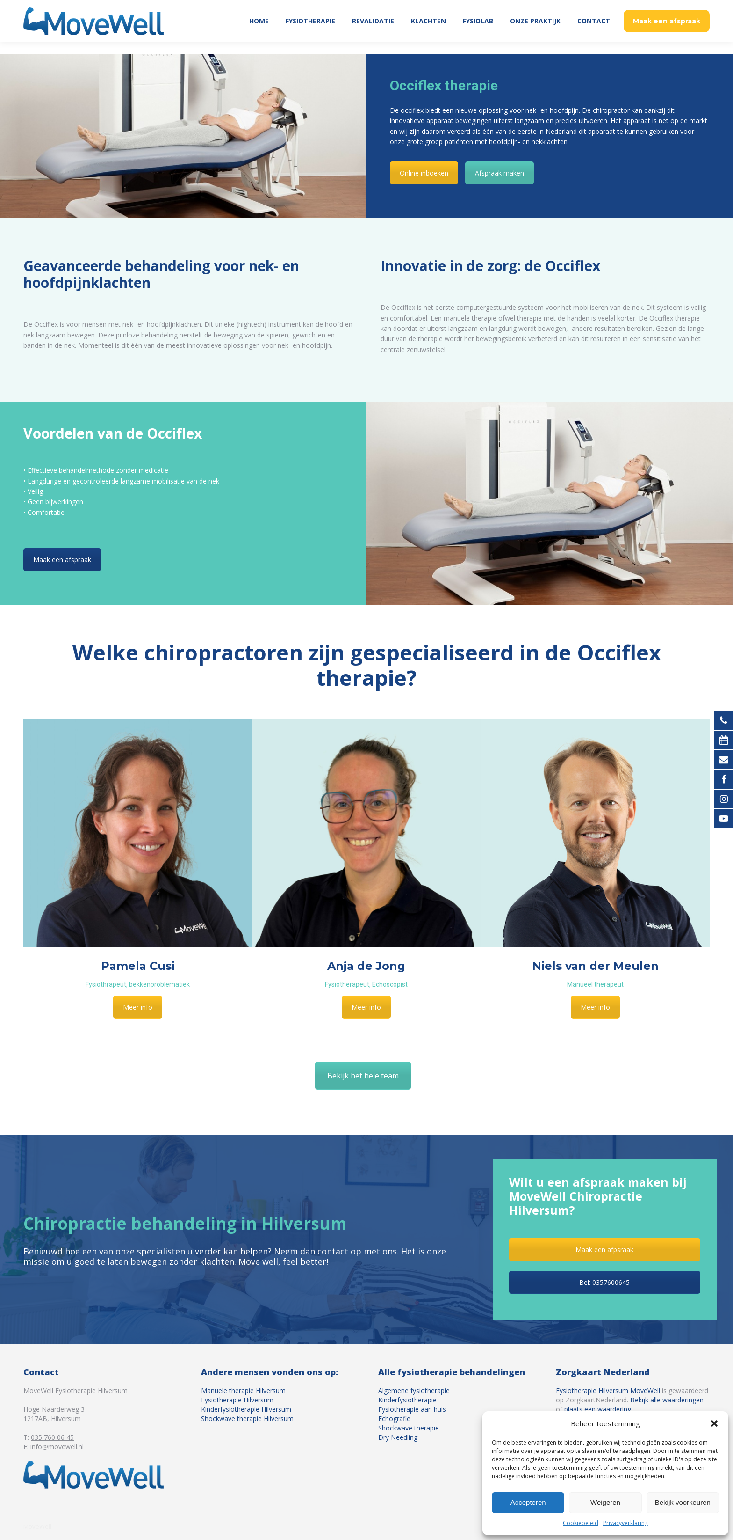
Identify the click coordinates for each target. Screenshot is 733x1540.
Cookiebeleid (580, 1523)
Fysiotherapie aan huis (412, 1409)
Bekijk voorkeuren (683, 1502)
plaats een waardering (597, 1409)
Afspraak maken (499, 173)
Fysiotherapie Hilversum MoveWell (608, 1390)
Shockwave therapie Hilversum (247, 1418)
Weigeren (605, 1502)
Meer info (137, 1007)
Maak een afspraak (62, 559)
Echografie (394, 1418)
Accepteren (528, 1502)
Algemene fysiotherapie (414, 1390)
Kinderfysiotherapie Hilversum (246, 1409)
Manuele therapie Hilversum (243, 1390)
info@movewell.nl (57, 1446)
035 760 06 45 (685, 5)
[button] (714, 1423)
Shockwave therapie (408, 1427)
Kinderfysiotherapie (407, 1399)
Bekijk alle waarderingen (667, 1399)
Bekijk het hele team (363, 1076)
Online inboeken (424, 173)
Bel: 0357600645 (604, 1282)
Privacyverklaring (625, 1523)
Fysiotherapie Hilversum (237, 1399)
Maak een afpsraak (604, 1249)
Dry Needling (397, 1437)
